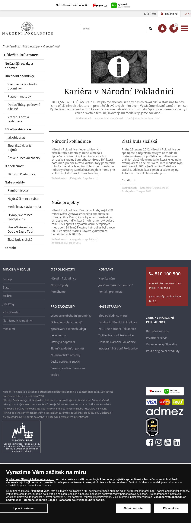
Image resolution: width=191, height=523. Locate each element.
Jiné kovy (8, 304)
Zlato (6, 287)
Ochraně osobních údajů (39, 501)
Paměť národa (18, 190)
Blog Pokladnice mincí (112, 315)
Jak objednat (16, 137)
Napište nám (106, 278)
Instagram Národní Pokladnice (118, 348)
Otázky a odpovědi (63, 342)
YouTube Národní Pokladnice (117, 329)
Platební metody (19, 96)
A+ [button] (189, 14)
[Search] (151, 28)
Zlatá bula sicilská (20, 239)
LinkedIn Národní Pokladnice (117, 342)
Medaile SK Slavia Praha (24, 207)
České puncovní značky (24, 158)
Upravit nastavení (24, 509)
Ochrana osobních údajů (66, 322)
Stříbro (7, 296)
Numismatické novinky (18, 320)
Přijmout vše (171, 509)
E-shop (7, 279)
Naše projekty (15, 182)
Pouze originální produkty (163, 351)
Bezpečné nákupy (157, 331)
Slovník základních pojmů (20, 148)
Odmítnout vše (133, 509)
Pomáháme (58, 291)
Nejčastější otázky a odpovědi (19, 66)
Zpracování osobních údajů (68, 329)
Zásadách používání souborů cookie (81, 501)
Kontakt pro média (110, 291)
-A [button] (185, 14)
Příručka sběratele (18, 129)
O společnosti (14, 166)
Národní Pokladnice (21, 174)
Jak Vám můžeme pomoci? (115, 285)
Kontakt (10, 248)
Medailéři (9, 329)
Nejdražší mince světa (23, 199)
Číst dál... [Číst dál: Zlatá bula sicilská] (128, 180)
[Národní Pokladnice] (27, 28)
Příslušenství (11, 312)
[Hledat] (113, 28)
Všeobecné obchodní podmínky (22, 86)
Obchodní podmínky (19, 76)
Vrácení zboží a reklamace (18, 119)
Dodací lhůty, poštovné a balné (24, 107)
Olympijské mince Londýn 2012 (20, 217)
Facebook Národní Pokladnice (117, 322)
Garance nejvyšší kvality (161, 344)
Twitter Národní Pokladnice (116, 335)
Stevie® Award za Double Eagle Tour (21, 229)
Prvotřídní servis (156, 338)
